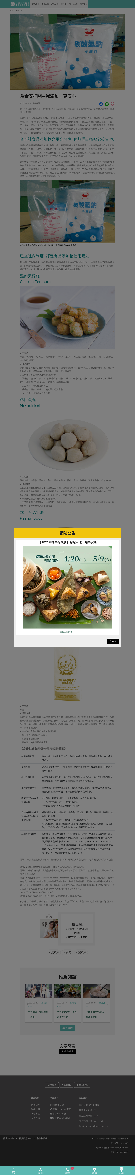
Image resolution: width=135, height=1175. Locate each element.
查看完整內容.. (66, 631)
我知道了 (113, 641)
